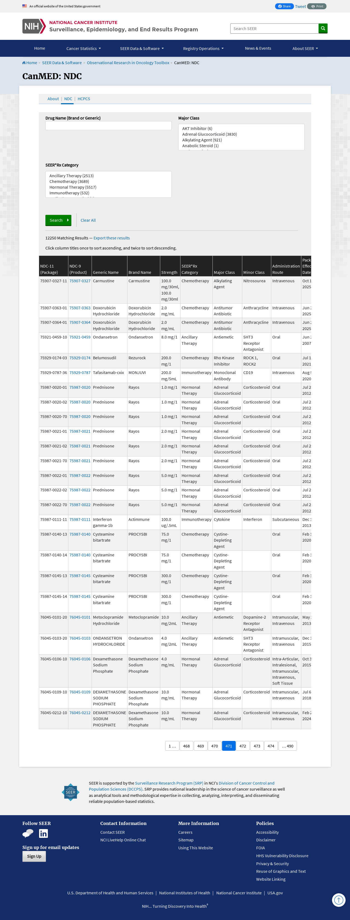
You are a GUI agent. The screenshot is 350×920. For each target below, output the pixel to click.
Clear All (88, 220)
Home (39, 48)
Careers (185, 832)
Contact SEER (112, 832)
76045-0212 (80, 712)
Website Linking (270, 879)
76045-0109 (80, 692)
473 (257, 746)
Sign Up (34, 856)
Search (56, 220)
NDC (68, 98)
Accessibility (267, 832)
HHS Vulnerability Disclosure (282, 855)
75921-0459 (80, 337)
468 (186, 746)
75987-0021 (80, 431)
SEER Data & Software (62, 62)
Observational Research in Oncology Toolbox (128, 62)
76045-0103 (80, 638)
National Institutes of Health (184, 892)
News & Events (258, 48)
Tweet (300, 6)
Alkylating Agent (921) (241, 140)
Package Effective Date (310, 266)
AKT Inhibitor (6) (241, 128)
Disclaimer (266, 839)
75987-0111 (80, 519)
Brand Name (140, 272)
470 (214, 746)
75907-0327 (80, 280)
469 (200, 746)
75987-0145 (80, 575)
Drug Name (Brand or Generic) (73, 118)
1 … (172, 746)
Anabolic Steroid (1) (241, 146)
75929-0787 (80, 372)
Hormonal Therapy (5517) (108, 187)
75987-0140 (80, 534)
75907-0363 (80, 307)
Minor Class (254, 272)
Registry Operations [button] (201, 48)
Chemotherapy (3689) (108, 181)
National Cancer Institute (239, 892)
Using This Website (195, 847)
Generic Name (106, 272)
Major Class (188, 118)
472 (243, 746)
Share (286, 6)
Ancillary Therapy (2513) (108, 176)
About (53, 98)
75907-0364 (80, 322)
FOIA (260, 847)
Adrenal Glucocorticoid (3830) (241, 134)
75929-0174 (80, 357)
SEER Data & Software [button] (140, 48)
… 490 (287, 746)
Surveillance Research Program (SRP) (169, 783)
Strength (169, 272)
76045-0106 (80, 658)
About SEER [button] (304, 48)
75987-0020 (80, 387)
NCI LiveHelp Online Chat (123, 839)
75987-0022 (80, 475)
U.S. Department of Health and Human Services (110, 892)
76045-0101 (80, 617)
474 (271, 746)
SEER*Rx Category (61, 165)
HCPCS (84, 98)
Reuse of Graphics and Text (281, 871)
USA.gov (275, 892)
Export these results (112, 238)
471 (229, 746)
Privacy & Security (272, 863)
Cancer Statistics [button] (82, 48)
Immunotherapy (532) (108, 193)
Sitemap (186, 839)
